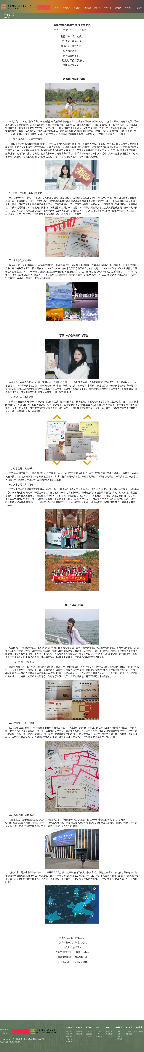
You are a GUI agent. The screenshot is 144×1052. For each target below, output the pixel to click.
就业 (118, 1031)
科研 (99, 1034)
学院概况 (66, 8)
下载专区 (138, 8)
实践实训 (99, 1036)
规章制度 (79, 1031)
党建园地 (89, 1034)
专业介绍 (69, 1039)
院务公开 (77, 8)
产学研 (129, 1031)
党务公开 (89, 1031)
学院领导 (69, 1034)
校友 (118, 1036)
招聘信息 (119, 1039)
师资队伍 (69, 1041)
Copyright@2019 (6, 1039)
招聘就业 (118, 8)
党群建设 (87, 8)
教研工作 (97, 8)
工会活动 (89, 1036)
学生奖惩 (109, 1034)
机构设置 (69, 1036)
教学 (99, 1031)
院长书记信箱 (138, 1031)
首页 (56, 8)
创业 (118, 1034)
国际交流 (129, 1034)
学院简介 (69, 1031)
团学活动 (109, 1031)
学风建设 (109, 1036)
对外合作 (128, 8)
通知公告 (79, 1034)
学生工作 (107, 8)
